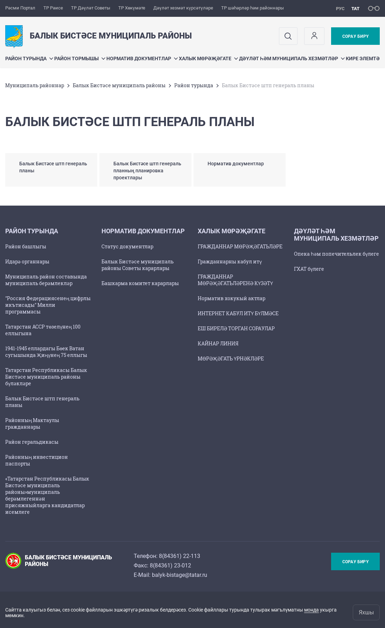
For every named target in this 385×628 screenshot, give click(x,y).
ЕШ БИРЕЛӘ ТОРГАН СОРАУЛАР (236, 328)
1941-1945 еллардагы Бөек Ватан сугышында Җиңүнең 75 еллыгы (46, 351)
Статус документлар (127, 246)
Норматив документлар (142, 58)
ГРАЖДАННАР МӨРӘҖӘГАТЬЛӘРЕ (240, 246)
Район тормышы (79, 58)
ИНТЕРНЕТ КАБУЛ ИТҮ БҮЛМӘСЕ (238, 313)
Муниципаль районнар (34, 85)
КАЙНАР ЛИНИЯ (218, 343)
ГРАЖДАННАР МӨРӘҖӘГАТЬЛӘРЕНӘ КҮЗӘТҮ (235, 280)
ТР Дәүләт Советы (90, 8)
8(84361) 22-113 (179, 556)
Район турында (29, 58)
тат (355, 8)
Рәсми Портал (20, 8)
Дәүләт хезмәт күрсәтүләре (183, 8)
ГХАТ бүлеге (309, 268)
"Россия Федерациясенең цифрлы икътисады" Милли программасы (48, 305)
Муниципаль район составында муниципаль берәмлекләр (46, 280)
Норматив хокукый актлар (231, 298)
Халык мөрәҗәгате (208, 58)
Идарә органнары (27, 261)
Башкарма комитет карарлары (140, 283)
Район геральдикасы (31, 442)
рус (340, 8)
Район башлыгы (25, 246)
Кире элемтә (363, 58)
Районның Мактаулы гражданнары (32, 423)
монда (311, 610)
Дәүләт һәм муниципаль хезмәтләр (292, 58)
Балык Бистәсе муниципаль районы (119, 85)
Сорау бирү (355, 36)
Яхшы (366, 612)
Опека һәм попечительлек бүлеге (336, 253)
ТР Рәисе (53, 8)
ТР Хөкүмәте (131, 8)
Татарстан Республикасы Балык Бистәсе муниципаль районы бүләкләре (46, 377)
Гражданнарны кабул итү (230, 261)
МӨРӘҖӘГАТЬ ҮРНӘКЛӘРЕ (231, 358)
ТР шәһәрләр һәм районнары (252, 8)
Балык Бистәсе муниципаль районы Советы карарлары (138, 264)
